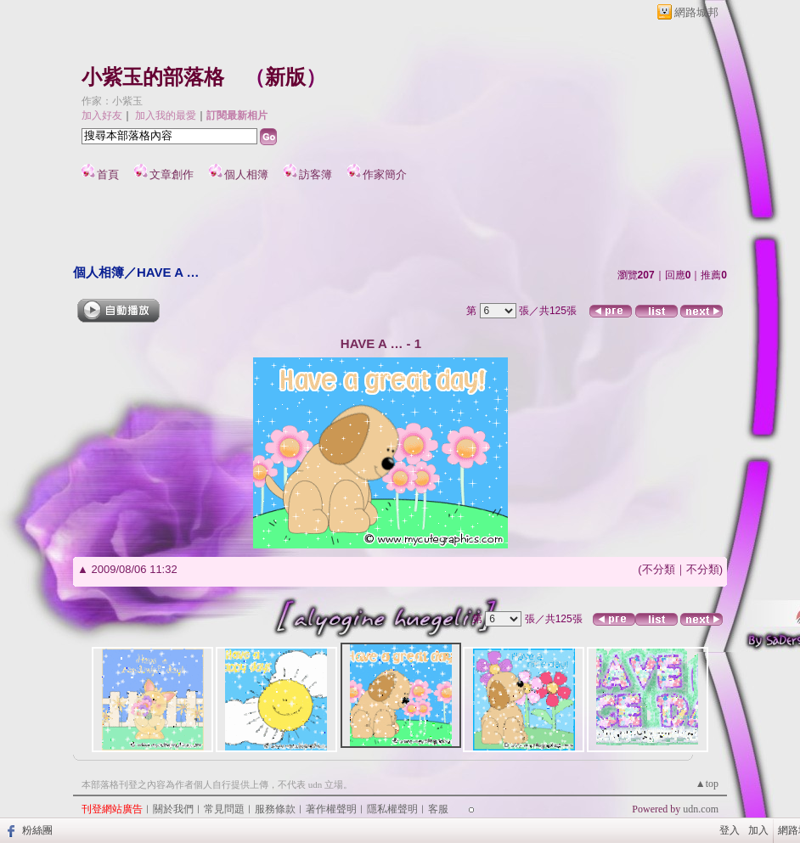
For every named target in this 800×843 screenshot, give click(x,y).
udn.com (700, 809)
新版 (285, 77)
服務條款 (275, 809)
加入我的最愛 (165, 115)
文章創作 (171, 174)
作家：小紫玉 (112, 101)
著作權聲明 (331, 809)
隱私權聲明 (392, 809)
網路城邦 (696, 12)
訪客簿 (315, 174)
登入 (729, 830)
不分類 (658, 569)
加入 (758, 830)
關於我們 (173, 809)
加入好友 (102, 115)
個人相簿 (246, 174)
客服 (438, 809)
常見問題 (224, 809)
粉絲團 (37, 830)
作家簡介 (385, 174)
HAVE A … (168, 272)
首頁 (108, 174)
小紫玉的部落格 (153, 77)
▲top (707, 784)
